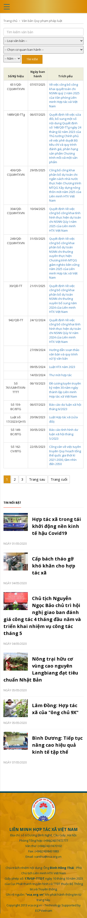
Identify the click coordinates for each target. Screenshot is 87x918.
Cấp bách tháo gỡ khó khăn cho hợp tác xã (53, 566)
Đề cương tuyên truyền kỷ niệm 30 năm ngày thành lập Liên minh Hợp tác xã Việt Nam (65, 389)
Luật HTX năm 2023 (62, 367)
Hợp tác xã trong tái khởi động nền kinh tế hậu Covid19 (56, 526)
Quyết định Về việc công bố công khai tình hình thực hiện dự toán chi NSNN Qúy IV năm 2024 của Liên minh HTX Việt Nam (65, 331)
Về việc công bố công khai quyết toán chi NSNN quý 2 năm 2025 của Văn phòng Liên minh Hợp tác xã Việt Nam (64, 95)
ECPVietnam (43, 910)
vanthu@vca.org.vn (47, 856)
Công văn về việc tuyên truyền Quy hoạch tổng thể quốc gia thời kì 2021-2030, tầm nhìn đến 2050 (65, 455)
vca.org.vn (35, 905)
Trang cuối (59, 479)
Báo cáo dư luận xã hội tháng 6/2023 (65, 406)
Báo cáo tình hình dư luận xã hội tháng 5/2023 (63, 434)
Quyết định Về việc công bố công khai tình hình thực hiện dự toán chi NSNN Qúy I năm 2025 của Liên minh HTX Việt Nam (65, 220)
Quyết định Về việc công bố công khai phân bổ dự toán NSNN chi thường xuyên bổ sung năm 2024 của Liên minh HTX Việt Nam (63, 299)
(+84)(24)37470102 (50, 846)
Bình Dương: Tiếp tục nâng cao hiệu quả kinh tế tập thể (57, 745)
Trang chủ (10, 21)
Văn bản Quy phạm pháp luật (42, 21)
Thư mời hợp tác (60, 375)
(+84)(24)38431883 (47, 851)
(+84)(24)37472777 (56, 840)
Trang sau (37, 479)
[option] (43, 639)
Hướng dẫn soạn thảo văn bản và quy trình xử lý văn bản (64, 354)
